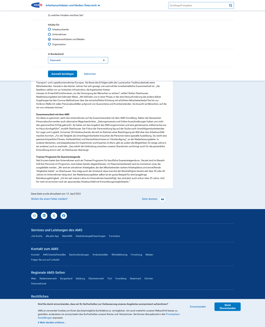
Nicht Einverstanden (228, 307)
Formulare (114, 236)
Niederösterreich (48, 278)
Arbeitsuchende (60, 29)
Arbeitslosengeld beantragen (91, 236)
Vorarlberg (120, 278)
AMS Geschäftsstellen (54, 254)
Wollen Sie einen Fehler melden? (49, 198)
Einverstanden (198, 306)
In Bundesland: (56, 54)
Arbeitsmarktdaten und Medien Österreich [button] (73, 5)
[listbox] (78, 60)
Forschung (136, 254)
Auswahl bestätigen (62, 73)
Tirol (109, 278)
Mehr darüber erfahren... (53, 322)
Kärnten (148, 278)
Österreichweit (38, 283)
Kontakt (35, 254)
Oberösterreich (96, 278)
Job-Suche (36, 236)
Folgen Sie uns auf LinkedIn (45, 259)
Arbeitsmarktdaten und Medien (68, 39)
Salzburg (80, 278)
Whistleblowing (119, 254)
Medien (149, 254)
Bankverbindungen (79, 254)
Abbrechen (90, 73)
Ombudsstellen (100, 254)
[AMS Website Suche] (198, 5)
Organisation (59, 44)
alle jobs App (52, 236)
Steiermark (135, 278)
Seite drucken (153, 198)
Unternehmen (59, 34)
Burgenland (66, 278)
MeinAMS (67, 236)
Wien (33, 278)
